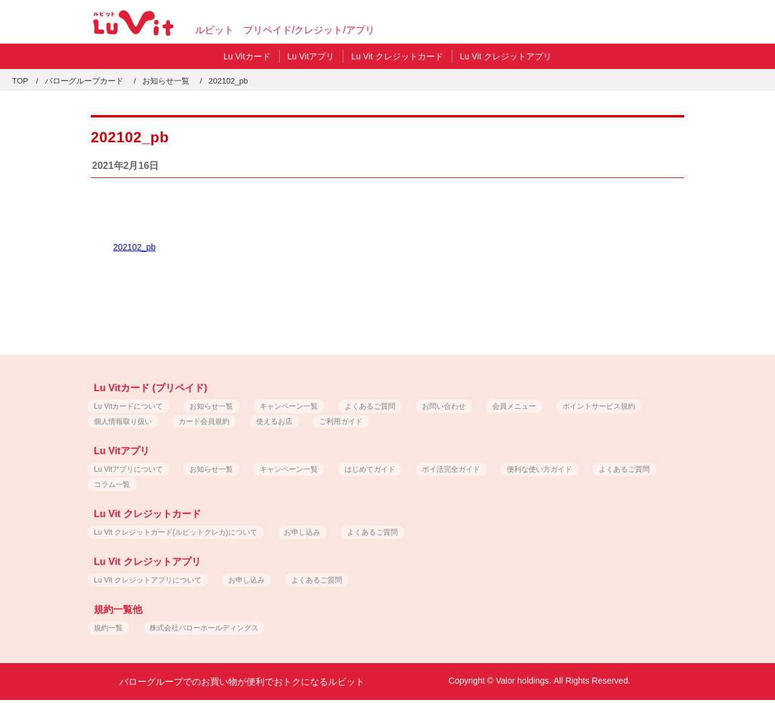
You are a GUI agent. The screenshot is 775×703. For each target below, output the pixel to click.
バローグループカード (84, 80)
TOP (20, 80)
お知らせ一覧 (166, 80)
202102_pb (134, 247)
